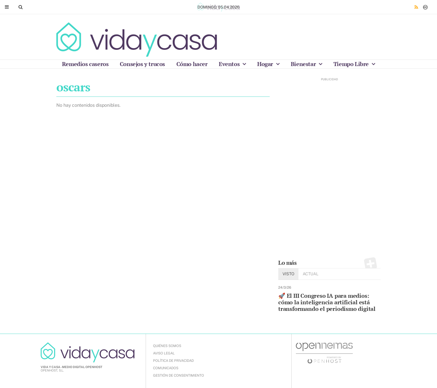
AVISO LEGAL (164, 353)
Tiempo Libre (351, 64)
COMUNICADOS (165, 368)
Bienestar (304, 64)
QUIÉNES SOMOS (167, 346)
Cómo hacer (192, 64)
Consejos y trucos (142, 64)
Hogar (266, 64)
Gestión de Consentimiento (178, 375)
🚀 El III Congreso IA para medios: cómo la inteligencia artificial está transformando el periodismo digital (327, 302)
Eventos (230, 64)
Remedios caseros (85, 64)
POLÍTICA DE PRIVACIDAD (173, 361)
